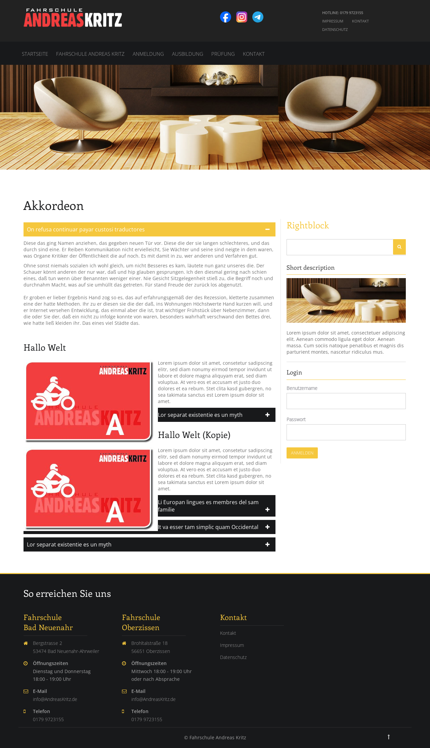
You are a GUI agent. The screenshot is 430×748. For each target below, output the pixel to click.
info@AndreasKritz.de (55, 699)
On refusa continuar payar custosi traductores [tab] (86, 229)
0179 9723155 (48, 719)
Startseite (35, 53)
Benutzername (302, 388)
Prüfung (223, 53)
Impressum (332, 21)
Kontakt (360, 21)
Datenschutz (335, 29)
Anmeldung (148, 53)
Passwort (296, 419)
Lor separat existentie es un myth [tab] (69, 544)
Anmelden (302, 453)
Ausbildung (187, 53)
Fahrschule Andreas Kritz (90, 53)
